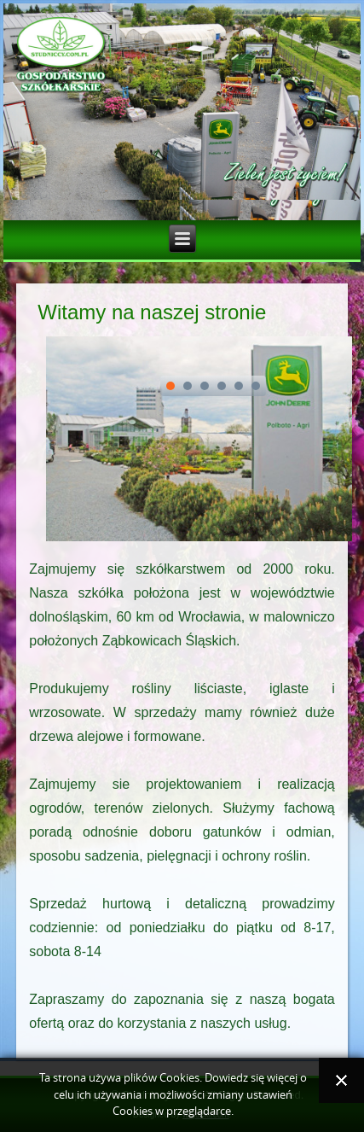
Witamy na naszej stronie (152, 312)
